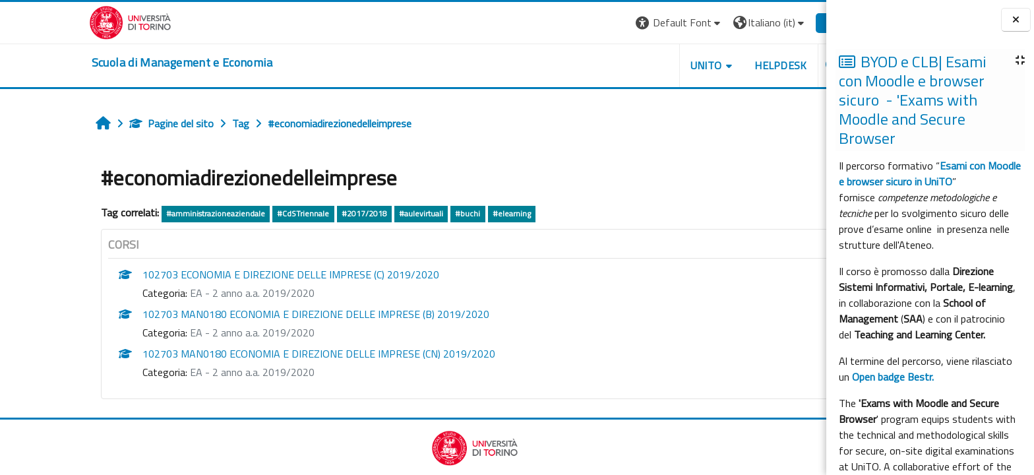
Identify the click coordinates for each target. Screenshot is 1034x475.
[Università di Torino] (69, 21)
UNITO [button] (644, 65)
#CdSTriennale (242, 213)
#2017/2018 (302, 213)
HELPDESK (719, 65)
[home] (120, 62)
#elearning (450, 213)
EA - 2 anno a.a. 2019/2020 (191, 293)
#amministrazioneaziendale (154, 213)
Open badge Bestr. (893, 377)
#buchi (406, 213)
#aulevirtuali (360, 213)
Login (776, 22)
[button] (618, 23)
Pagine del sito (110, 123)
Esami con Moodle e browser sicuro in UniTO (930, 173)
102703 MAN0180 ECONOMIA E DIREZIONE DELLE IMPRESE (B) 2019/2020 (254, 314)
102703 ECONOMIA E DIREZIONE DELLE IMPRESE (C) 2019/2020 (229, 274)
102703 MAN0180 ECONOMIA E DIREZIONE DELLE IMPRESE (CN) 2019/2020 (257, 354)
